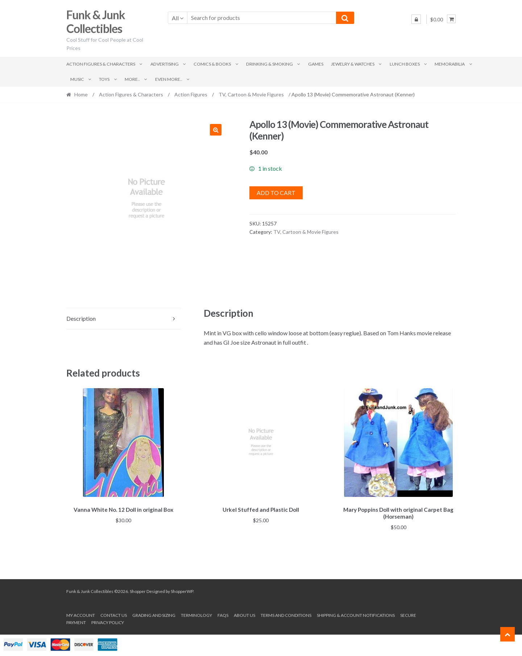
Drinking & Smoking (269, 64)
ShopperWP (182, 590)
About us (244, 614)
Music (77, 79)
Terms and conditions (286, 614)
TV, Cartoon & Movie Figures (251, 94)
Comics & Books (212, 64)
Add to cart (276, 192)
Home (81, 94)
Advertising (164, 64)
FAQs (223, 614)
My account (80, 614)
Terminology (196, 614)
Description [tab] (81, 318)
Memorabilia (450, 64)
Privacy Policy (107, 621)
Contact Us (113, 614)
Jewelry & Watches (352, 64)
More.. (132, 79)
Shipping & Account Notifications (356, 614)
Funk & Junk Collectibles (95, 22)
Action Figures (190, 94)
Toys (104, 79)
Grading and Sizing (153, 614)
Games (315, 64)
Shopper (138, 590)
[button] (215, 130)
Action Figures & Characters (100, 64)
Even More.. (168, 79)
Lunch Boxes (405, 64)
